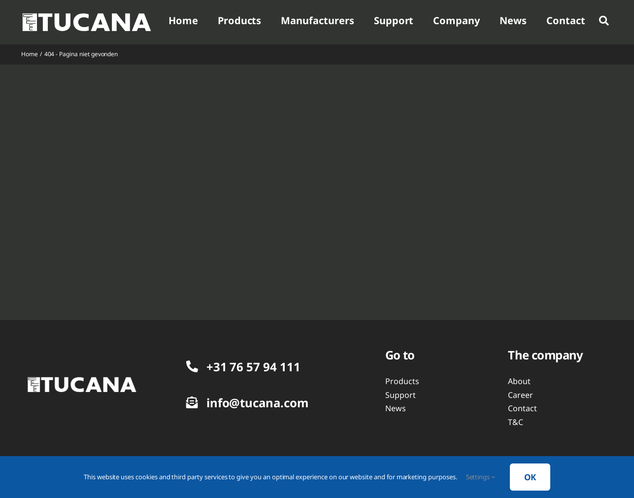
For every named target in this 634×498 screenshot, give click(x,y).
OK (530, 477)
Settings (481, 476)
